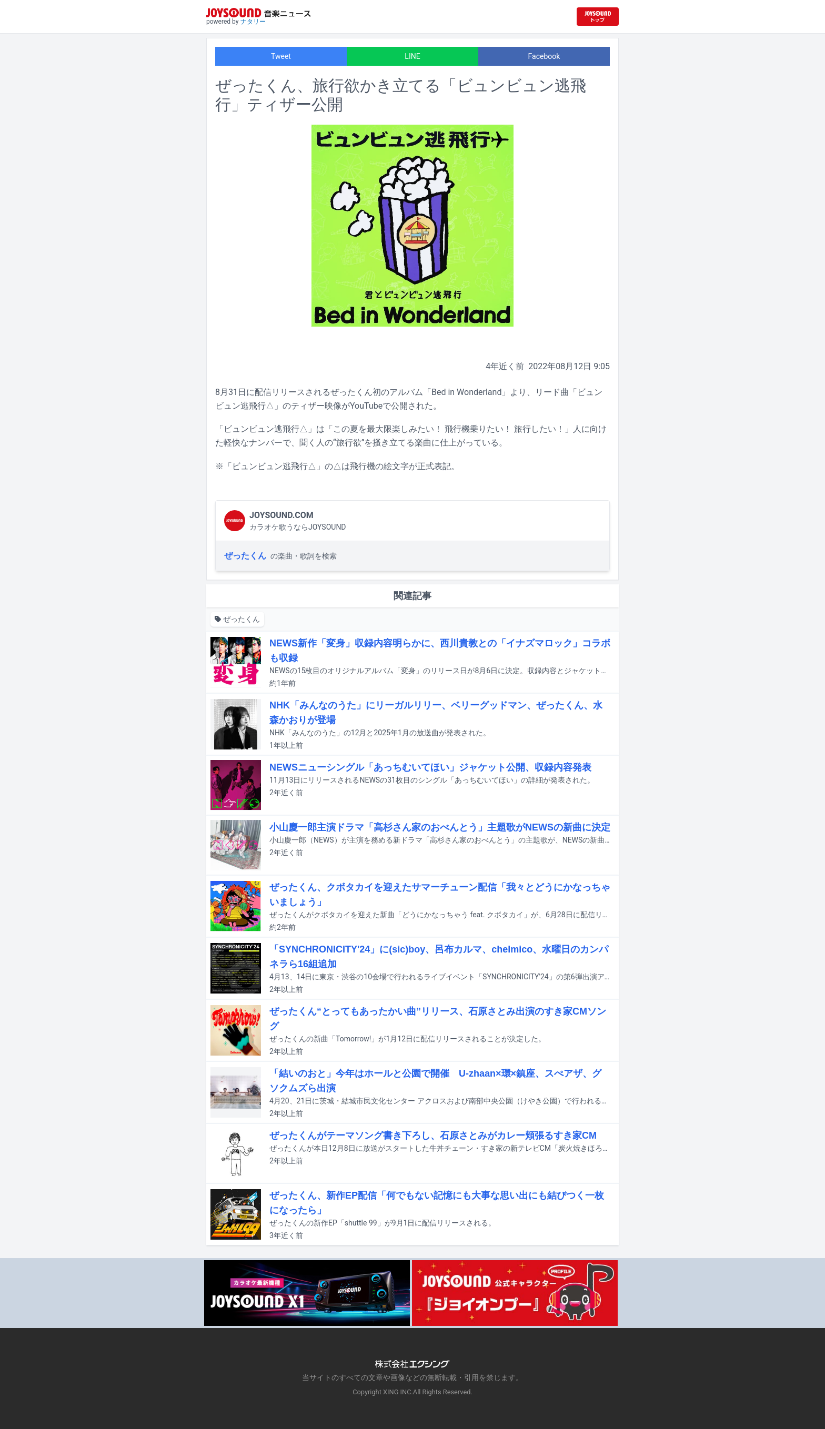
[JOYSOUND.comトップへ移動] (598, 16)
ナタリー (253, 21)
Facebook (544, 56)
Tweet (281, 56)
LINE (412, 56)
